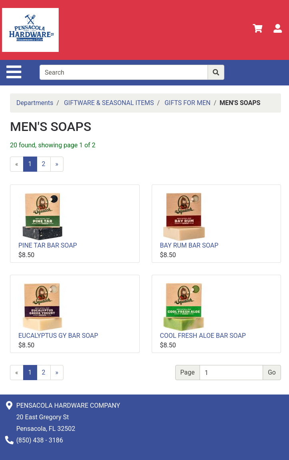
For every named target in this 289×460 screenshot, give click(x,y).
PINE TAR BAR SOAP (47, 245)
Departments (34, 103)
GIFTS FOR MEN (187, 103)
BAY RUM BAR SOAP (189, 245)
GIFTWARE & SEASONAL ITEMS (109, 103)
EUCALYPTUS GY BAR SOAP (58, 335)
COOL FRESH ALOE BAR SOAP (203, 335)
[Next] (57, 164)
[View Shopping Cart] (257, 30)
